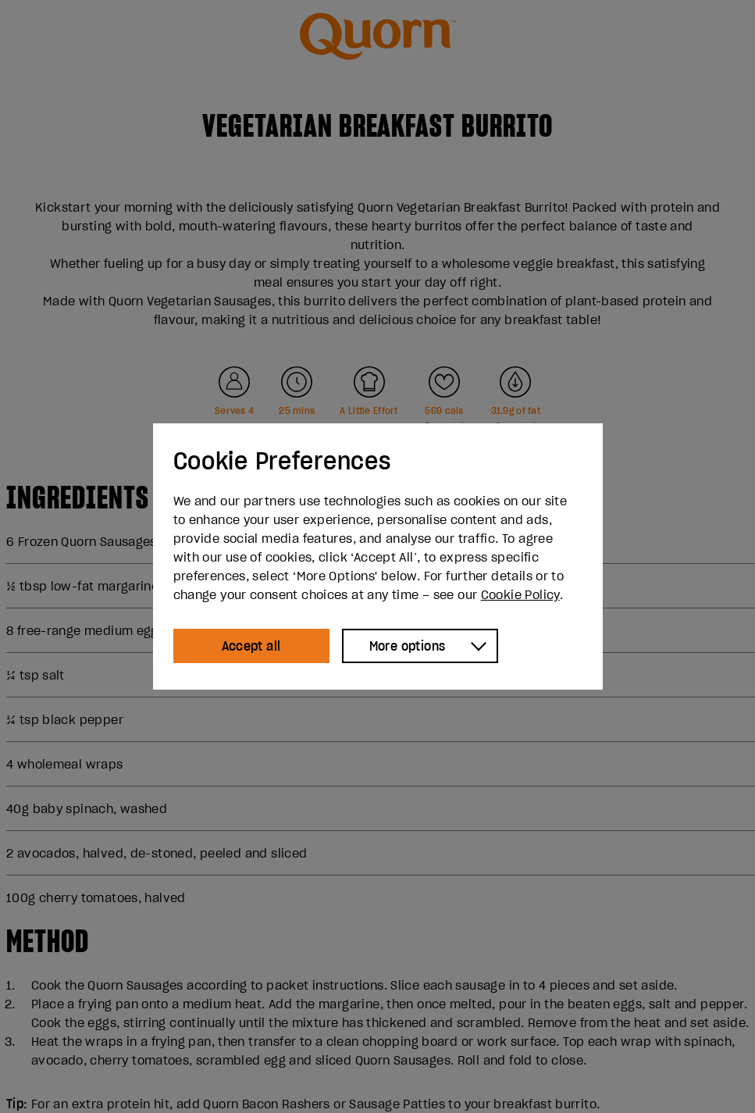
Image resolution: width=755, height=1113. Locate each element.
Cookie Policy (520, 594)
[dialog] (378, 556)
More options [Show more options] (407, 646)
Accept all (251, 646)
